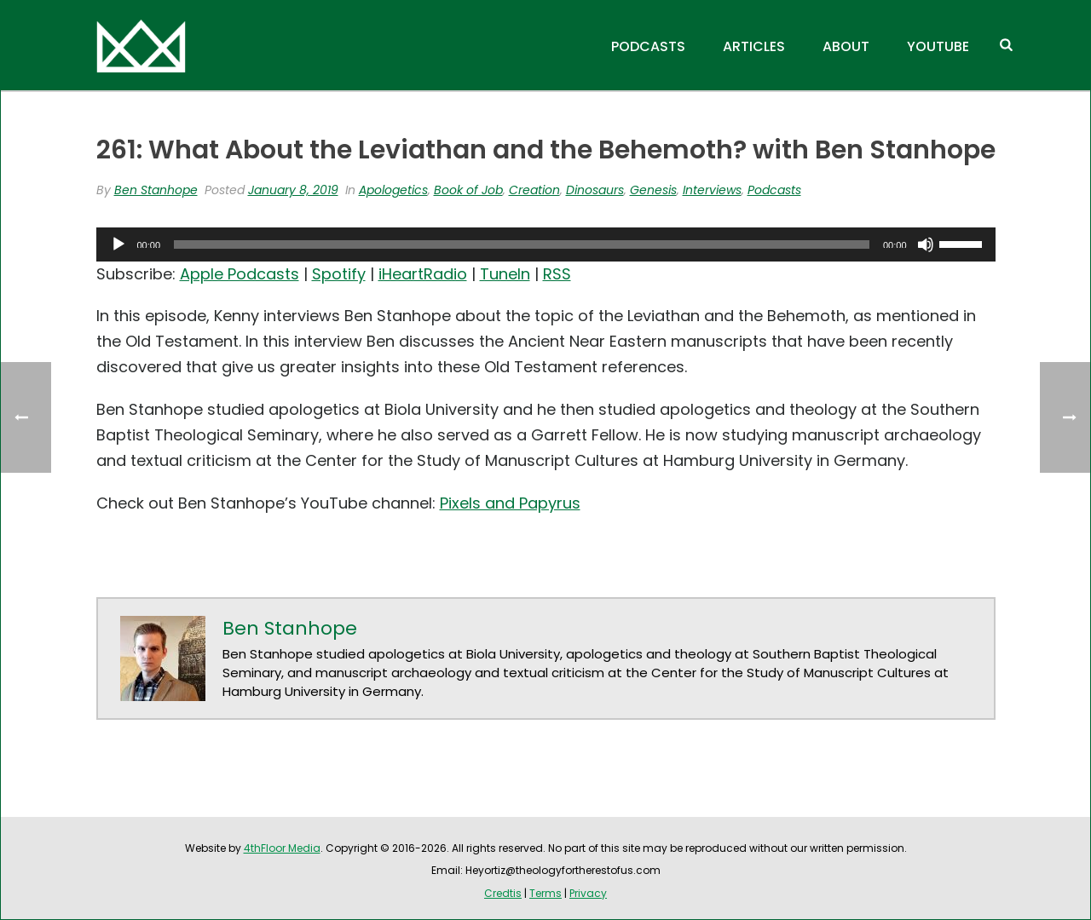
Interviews (712, 189)
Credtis (503, 893)
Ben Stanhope (156, 189)
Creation (534, 189)
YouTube (938, 46)
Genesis (653, 189)
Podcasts (648, 46)
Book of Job (468, 189)
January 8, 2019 (293, 189)
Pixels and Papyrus (510, 503)
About (846, 46)
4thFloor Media (282, 848)
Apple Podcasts (239, 274)
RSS (557, 274)
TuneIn (505, 274)
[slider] (521, 244)
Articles (754, 46)
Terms (545, 893)
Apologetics (393, 189)
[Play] (118, 244)
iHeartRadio (422, 274)
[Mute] (925, 244)
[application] (546, 244)
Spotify (339, 274)
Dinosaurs (595, 189)
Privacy (588, 893)
